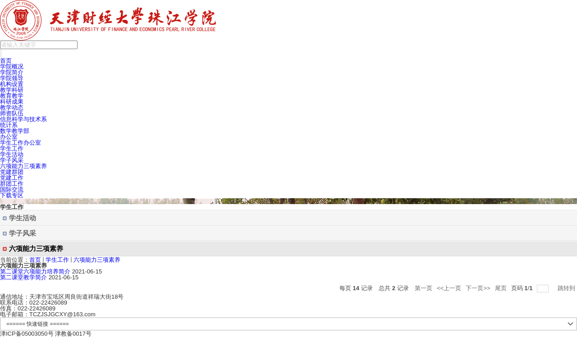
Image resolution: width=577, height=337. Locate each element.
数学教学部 (14, 131)
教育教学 (11, 95)
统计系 (9, 125)
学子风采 (11, 160)
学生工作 (11, 148)
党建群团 (11, 171)
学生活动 (11, 154)
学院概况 (11, 66)
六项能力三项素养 (23, 166)
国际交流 (11, 189)
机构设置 (11, 84)
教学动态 (11, 107)
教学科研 (11, 90)
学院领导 (11, 78)
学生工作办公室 (20, 142)
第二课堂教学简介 (23, 277)
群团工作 (11, 183)
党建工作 (11, 177)
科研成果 (11, 101)
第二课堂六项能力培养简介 (35, 271)
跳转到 (567, 288)
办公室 (9, 136)
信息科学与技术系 (23, 119)
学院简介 (11, 72)
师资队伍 (11, 113)
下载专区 (11, 195)
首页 (6, 60)
